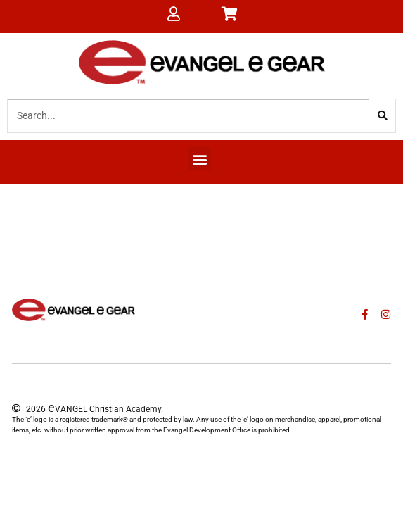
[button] (199, 158)
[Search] (382, 115)
